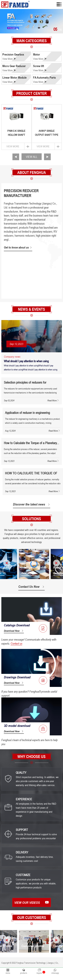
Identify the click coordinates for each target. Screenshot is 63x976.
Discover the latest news (31, 504)
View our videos (31, 902)
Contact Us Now (31, 587)
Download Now (14, 630)
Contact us (16, 643)
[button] (15, 156)
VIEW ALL (31, 157)
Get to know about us (18, 247)
